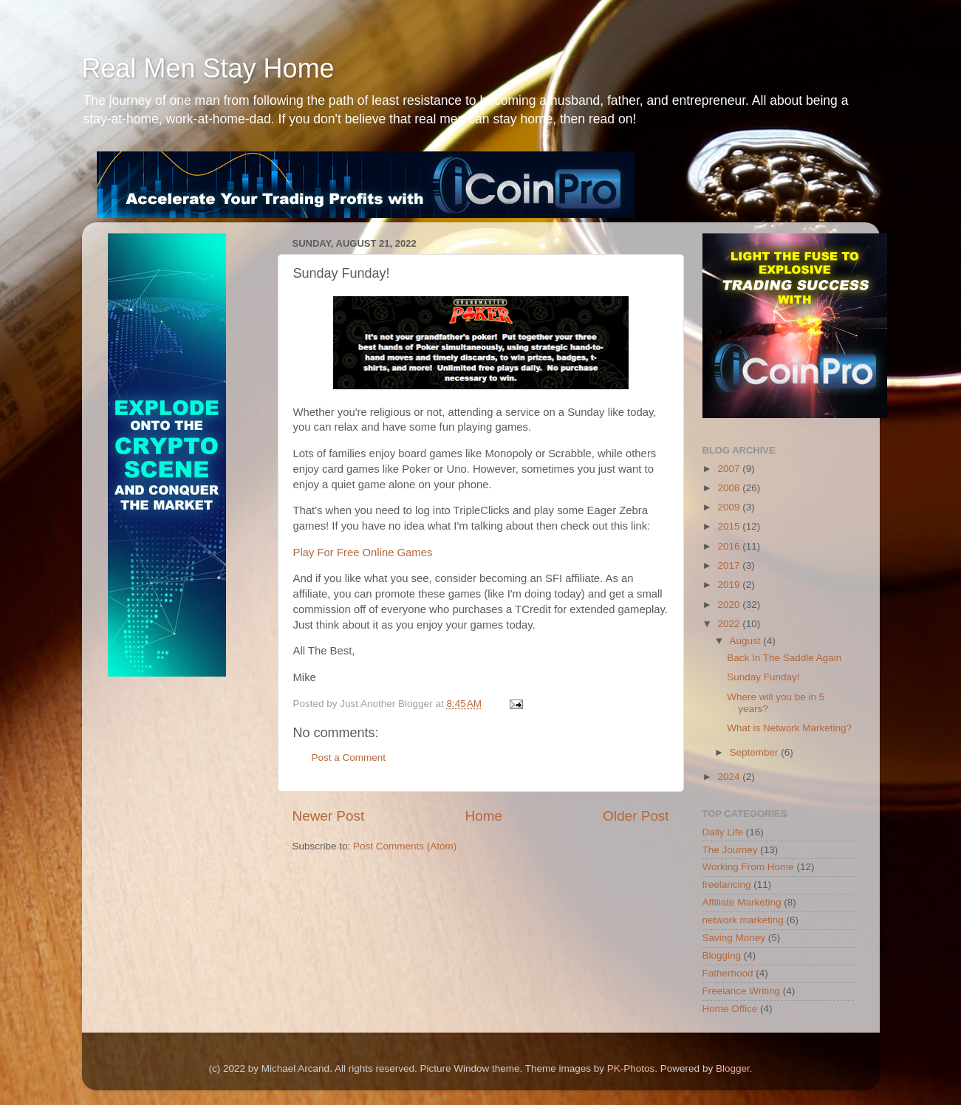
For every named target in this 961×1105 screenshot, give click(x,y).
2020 (729, 604)
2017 (729, 565)
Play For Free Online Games (363, 552)
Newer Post (329, 816)
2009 (729, 507)
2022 (729, 623)
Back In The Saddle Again (784, 657)
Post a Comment (349, 757)
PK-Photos (631, 1068)
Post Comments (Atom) (404, 846)
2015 (729, 526)
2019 (729, 584)
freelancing (726, 884)
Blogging (722, 955)
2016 (729, 546)
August (747, 640)
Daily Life (723, 832)
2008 (729, 487)
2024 (729, 776)
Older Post (635, 816)
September (756, 752)
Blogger (733, 1068)
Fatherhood (727, 973)
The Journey (730, 849)
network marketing (743, 920)
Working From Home (748, 866)
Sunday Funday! (763, 676)
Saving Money (734, 937)
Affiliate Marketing (742, 902)
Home (483, 816)
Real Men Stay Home (208, 68)
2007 (729, 468)
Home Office (730, 1008)
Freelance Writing (741, 990)
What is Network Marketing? (789, 727)
